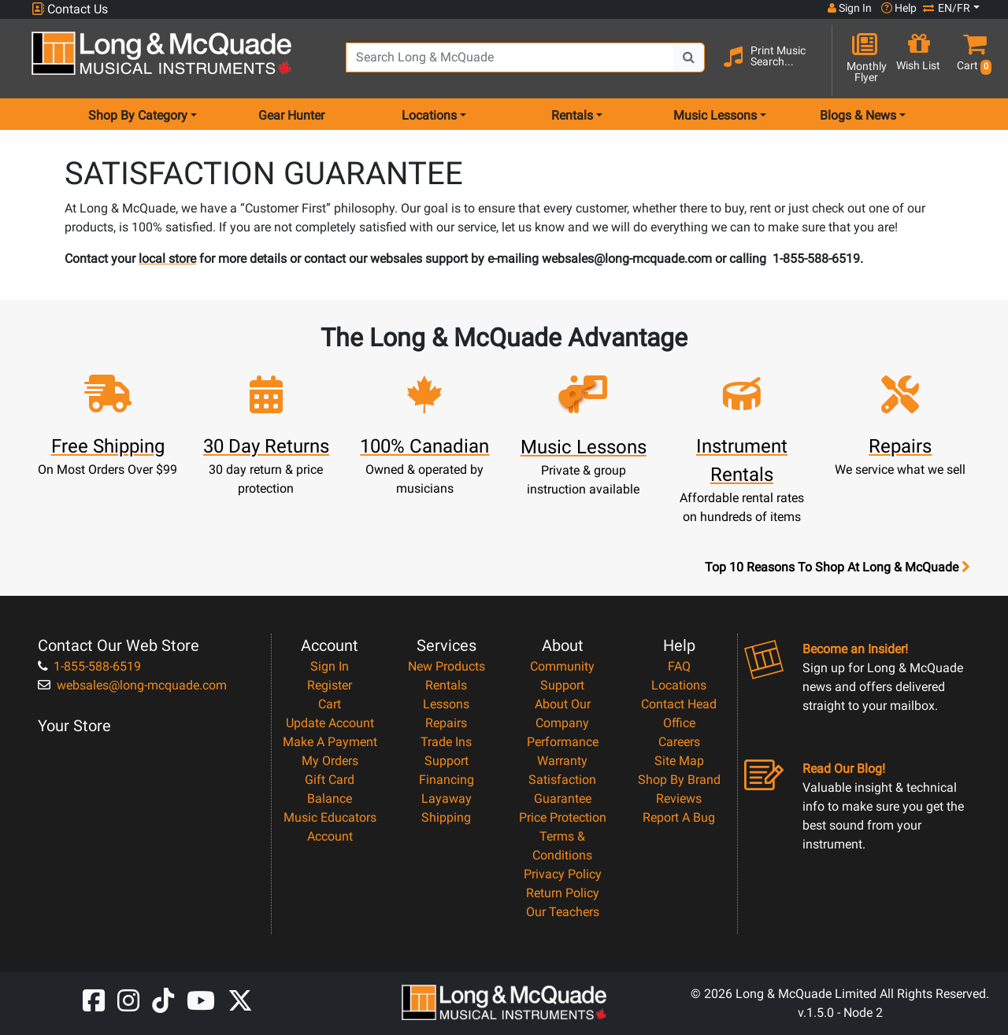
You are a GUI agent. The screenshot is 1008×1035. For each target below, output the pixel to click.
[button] (971, 59)
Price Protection (562, 817)
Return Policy (562, 892)
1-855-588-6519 (89, 666)
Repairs (446, 722)
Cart (329, 704)
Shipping (446, 817)
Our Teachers (562, 911)
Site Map (679, 760)
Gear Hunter (291, 115)
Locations (678, 685)
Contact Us (70, 9)
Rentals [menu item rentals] (572, 115)
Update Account (330, 722)
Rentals (446, 685)
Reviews (679, 798)
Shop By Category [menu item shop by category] (137, 115)
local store (167, 258)
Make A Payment (330, 741)
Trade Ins (446, 741)
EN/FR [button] (946, 8)
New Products (446, 666)
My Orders (330, 760)
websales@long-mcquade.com (132, 685)
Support (446, 760)
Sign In (329, 666)
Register (329, 685)
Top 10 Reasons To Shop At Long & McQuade (837, 567)
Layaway (446, 798)
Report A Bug (679, 817)
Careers (679, 741)
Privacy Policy (563, 874)
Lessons (446, 704)
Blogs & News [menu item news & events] (858, 115)
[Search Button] (689, 57)
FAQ (679, 666)
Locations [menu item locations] (429, 115)
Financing (446, 779)
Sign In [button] (850, 8)
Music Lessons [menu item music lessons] (715, 115)
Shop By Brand (679, 779)
